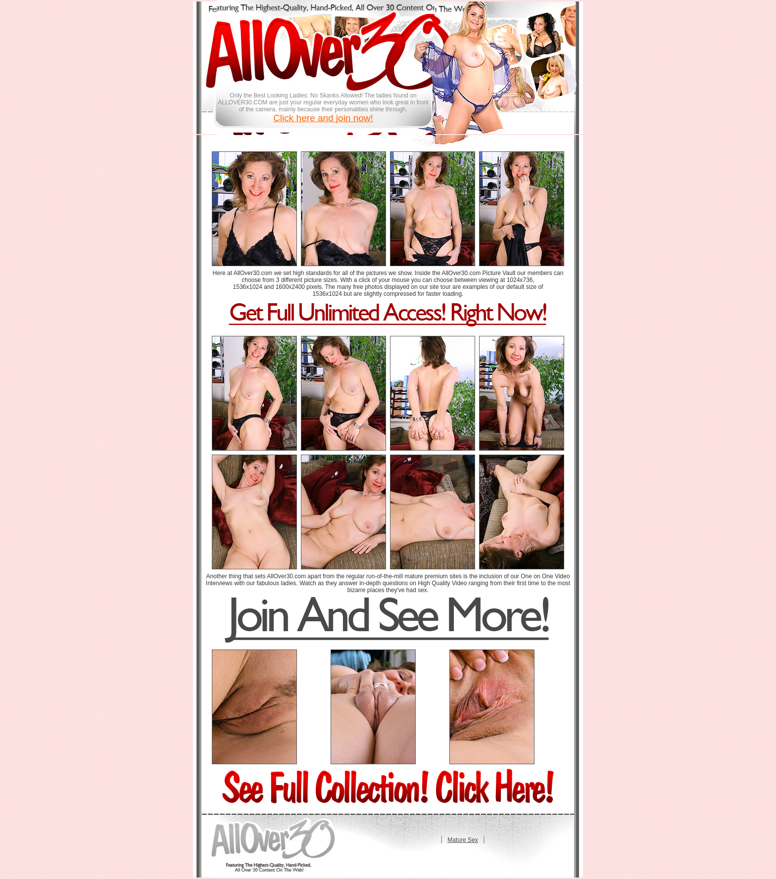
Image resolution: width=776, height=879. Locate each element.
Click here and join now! (323, 118)
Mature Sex (462, 839)
